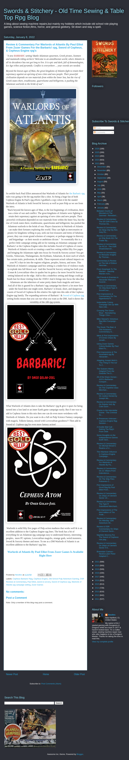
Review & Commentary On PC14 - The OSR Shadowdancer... (106, 246)
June (99, 189)
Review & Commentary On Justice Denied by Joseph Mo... (107, 396)
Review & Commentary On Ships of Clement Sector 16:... (107, 495)
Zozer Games (37, 585)
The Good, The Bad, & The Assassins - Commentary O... (106, 329)
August (100, 181)
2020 (97, 565)
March (100, 200)
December (102, 167)
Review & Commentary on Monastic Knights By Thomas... (106, 254)
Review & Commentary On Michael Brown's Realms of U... (106, 445)
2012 (97, 595)
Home (46, 674)
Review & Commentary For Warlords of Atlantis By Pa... (106, 462)
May (99, 193)
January (101, 208)
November (102, 170)
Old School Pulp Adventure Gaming (64, 579)
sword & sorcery (44, 582)
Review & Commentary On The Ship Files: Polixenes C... (106, 479)
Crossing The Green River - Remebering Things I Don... (106, 312)
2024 (97, 156)
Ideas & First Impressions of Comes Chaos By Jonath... (107, 337)
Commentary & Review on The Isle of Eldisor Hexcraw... (107, 263)
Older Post (79, 674)
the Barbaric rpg (77, 193)
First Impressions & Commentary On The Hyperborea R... (107, 296)
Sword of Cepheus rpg (73, 295)
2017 (97, 577)
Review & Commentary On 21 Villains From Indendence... (106, 470)
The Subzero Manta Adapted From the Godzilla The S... (105, 371)
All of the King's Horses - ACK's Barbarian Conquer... (107, 379)
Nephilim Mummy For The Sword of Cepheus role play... (107, 537)
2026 (97, 149)
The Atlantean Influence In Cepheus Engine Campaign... (107, 454)
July (99, 185)
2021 (97, 562)
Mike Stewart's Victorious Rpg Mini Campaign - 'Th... (107, 321)
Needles (111, 615)
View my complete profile (102, 642)
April (99, 196)
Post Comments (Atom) (51, 684)
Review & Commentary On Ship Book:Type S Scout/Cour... (107, 288)
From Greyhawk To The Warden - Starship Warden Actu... (107, 271)
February (101, 204)
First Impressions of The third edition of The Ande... (107, 512)
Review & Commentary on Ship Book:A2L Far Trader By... (107, 238)
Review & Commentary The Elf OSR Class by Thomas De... (107, 221)
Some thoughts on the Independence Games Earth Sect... (107, 437)
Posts (97, 128)
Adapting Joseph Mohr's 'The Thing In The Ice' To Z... (107, 362)
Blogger (80, 754)
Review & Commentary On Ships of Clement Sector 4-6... (107, 545)
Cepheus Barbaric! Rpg (23, 579)
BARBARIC (19, 56)
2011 (97, 599)
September (102, 178)
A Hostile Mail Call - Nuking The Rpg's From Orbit (105, 429)
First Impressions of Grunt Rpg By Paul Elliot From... (106, 487)
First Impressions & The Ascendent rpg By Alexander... (107, 354)
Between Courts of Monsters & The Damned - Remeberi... (107, 213)
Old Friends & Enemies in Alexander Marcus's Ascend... (107, 279)
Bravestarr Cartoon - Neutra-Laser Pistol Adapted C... (106, 553)
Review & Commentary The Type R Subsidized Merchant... (107, 503)
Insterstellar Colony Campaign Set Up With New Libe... (107, 304)
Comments (99, 132)
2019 (97, 569)
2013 (97, 591)
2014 (97, 588)
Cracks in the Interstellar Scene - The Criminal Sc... (107, 412)
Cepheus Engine (41, 579)
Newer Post (12, 674)
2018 (97, 573)
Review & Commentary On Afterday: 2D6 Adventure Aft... (106, 520)
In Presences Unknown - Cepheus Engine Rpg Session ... (107, 420)
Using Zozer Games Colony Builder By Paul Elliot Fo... (107, 346)
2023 (97, 160)
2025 (97, 152)
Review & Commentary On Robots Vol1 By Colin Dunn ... (106, 404)
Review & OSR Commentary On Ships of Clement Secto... (107, 528)
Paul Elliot (31, 582)
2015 (97, 584)
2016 (97, 580)
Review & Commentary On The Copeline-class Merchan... (107, 387)
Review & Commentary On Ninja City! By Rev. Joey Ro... (107, 229)
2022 (97, 163)
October (101, 174)
